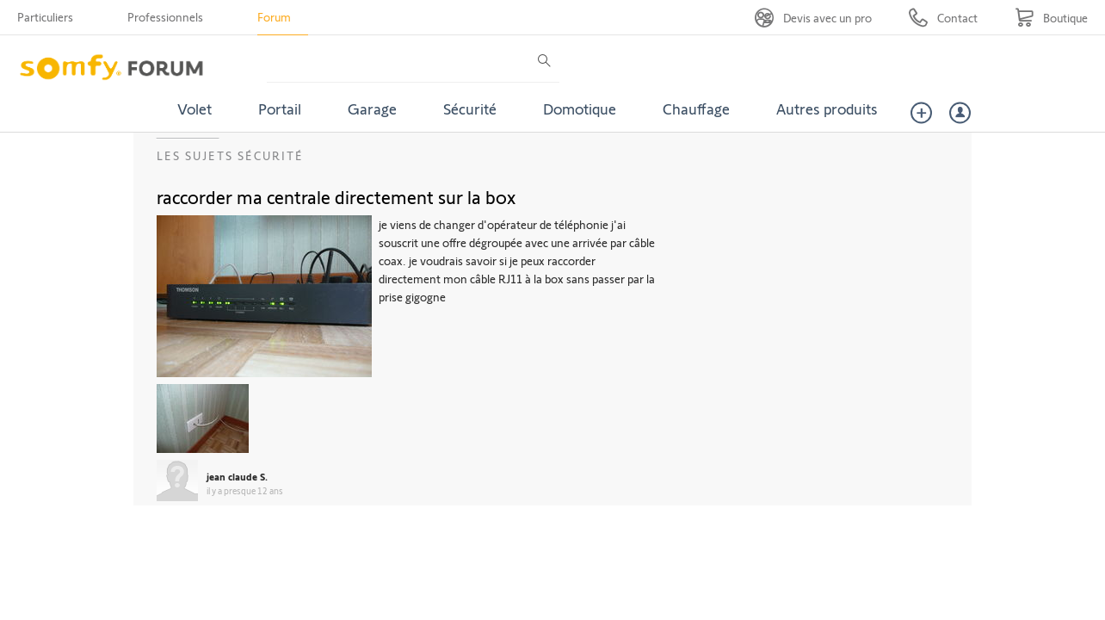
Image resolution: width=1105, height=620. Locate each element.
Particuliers (45, 16)
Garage (372, 108)
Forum (274, 16)
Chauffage (696, 108)
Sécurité (470, 108)
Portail (279, 108)
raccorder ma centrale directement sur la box (336, 196)
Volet (194, 108)
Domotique (579, 108)
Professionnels (165, 16)
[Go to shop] (1051, 17)
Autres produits (827, 108)
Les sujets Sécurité (230, 155)
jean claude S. (237, 476)
